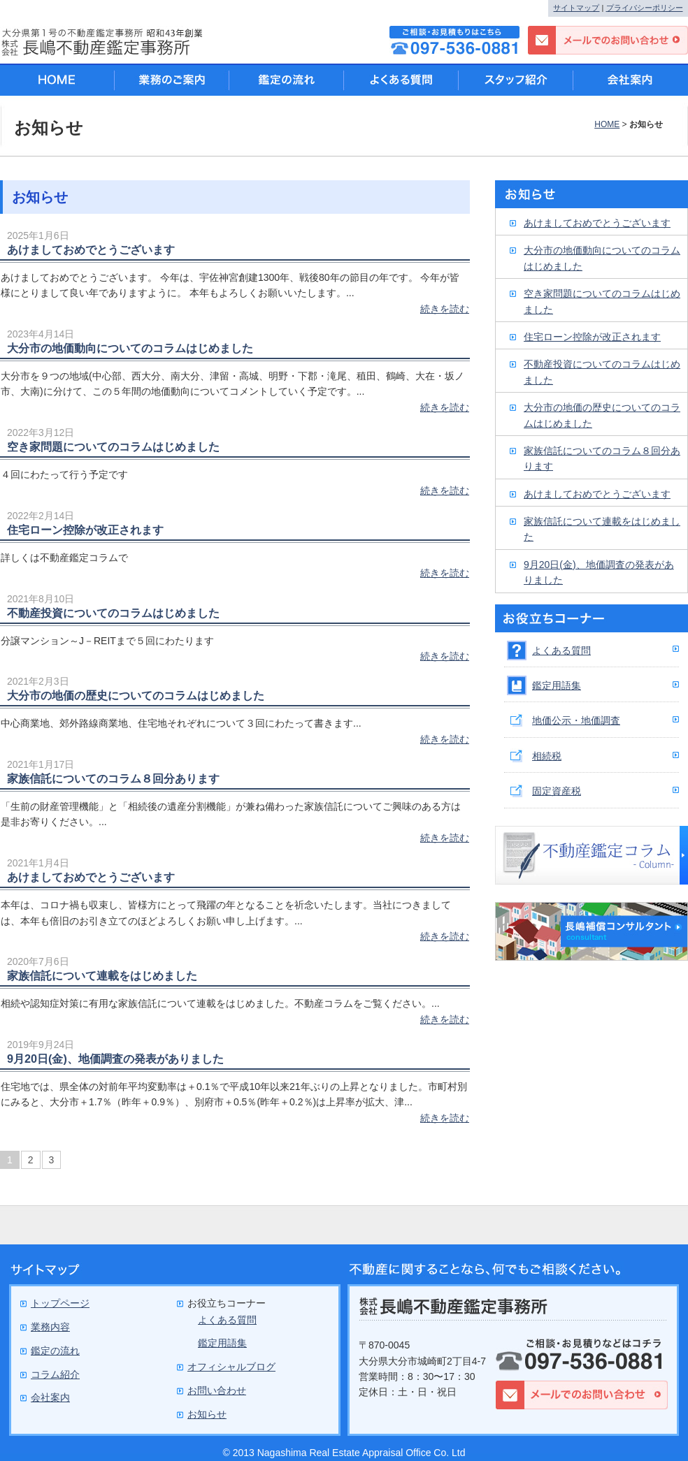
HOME (606, 124)
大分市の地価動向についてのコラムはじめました (130, 348)
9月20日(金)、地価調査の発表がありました (115, 1058)
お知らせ (207, 1414)
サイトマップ (576, 7)
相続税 (546, 756)
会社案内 (630, 80)
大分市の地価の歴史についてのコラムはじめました (135, 695)
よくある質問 (561, 650)
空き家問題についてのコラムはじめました (113, 446)
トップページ (60, 1303)
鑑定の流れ (286, 80)
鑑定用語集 (556, 685)
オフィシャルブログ (231, 1366)
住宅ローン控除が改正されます (85, 529)
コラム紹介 (55, 1374)
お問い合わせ (216, 1390)
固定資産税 (556, 791)
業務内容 (50, 1326)
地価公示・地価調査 (576, 720)
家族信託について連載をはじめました (102, 975)
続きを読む (444, 308)
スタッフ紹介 (516, 80)
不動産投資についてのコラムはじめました (113, 612)
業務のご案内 (172, 80)
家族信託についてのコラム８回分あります (113, 778)
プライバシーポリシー (644, 7)
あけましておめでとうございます (91, 249)
